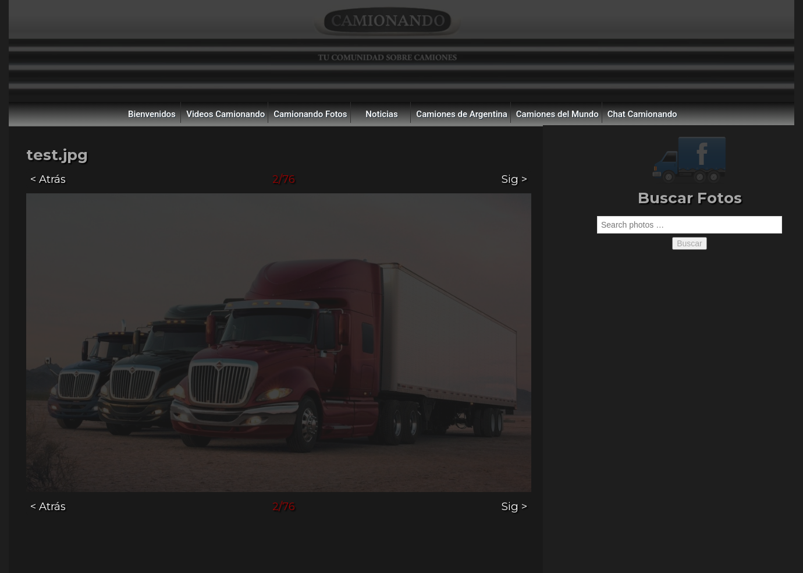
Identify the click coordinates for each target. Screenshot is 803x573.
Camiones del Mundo (557, 114)
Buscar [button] (689, 243)
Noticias (381, 114)
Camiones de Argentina (461, 114)
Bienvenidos (152, 114)
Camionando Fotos (310, 114)
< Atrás (48, 179)
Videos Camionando (225, 114)
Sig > (514, 179)
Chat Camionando (642, 114)
